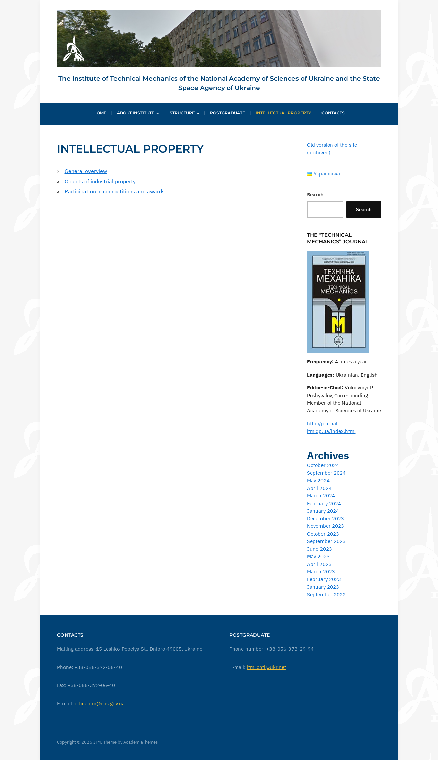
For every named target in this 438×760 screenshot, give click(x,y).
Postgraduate (227, 112)
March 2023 (321, 571)
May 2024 (318, 480)
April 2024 (319, 488)
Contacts (333, 112)
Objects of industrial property (100, 181)
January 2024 (323, 511)
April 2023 (319, 564)
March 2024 (321, 495)
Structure (182, 112)
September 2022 (326, 594)
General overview (86, 171)
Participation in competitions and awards (115, 191)
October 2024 (323, 465)
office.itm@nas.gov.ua (100, 703)
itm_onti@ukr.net (266, 667)
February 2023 (324, 579)
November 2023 (325, 526)
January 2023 (323, 586)
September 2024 (326, 473)
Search (315, 194)
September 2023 (326, 541)
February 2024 (324, 503)
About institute (135, 112)
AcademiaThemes (140, 742)
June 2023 (319, 549)
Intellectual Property (283, 112)
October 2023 (323, 534)
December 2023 (325, 518)
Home (99, 112)
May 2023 (318, 556)
